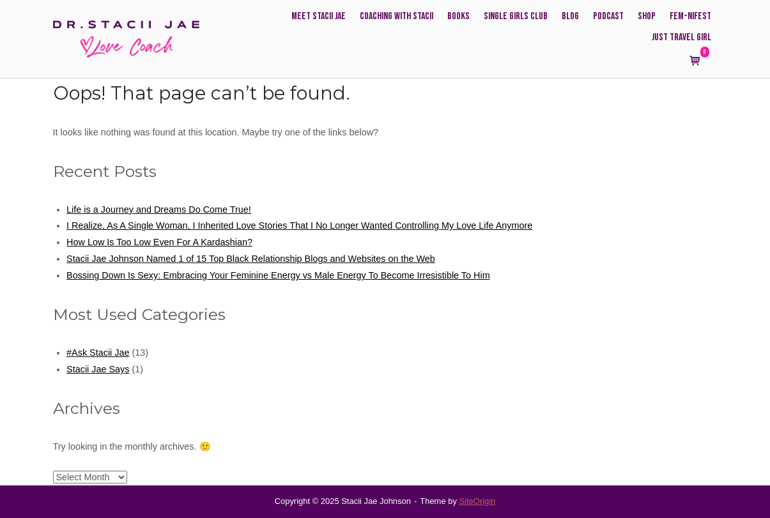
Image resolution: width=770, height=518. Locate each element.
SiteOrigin (477, 501)
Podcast (608, 16)
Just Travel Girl (681, 37)
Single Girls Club (516, 16)
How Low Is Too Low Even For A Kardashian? (159, 242)
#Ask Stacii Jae (97, 352)
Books (458, 16)
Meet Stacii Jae (318, 16)
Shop (647, 16)
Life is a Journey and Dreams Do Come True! (158, 209)
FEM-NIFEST (690, 16)
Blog (570, 16)
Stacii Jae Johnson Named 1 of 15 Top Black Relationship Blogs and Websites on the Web (250, 259)
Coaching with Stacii (396, 16)
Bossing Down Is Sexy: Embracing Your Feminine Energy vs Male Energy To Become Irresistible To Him (278, 275)
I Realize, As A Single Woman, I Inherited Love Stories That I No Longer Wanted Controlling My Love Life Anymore (299, 225)
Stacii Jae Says (97, 369)
